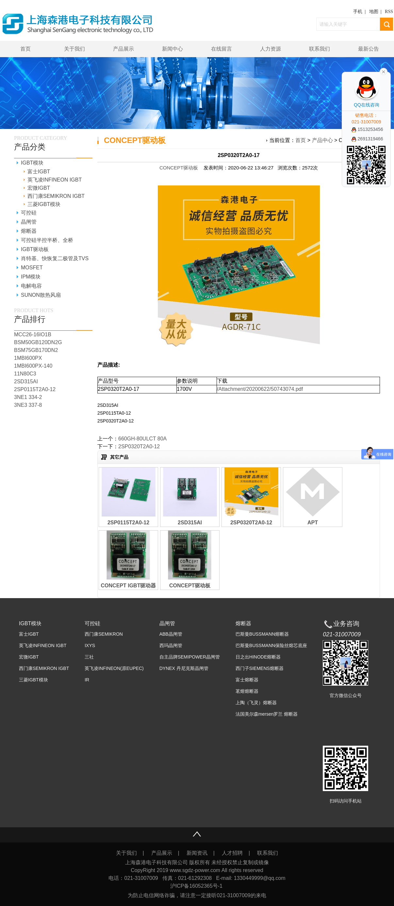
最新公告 (368, 49)
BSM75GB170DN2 (36, 350)
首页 (25, 49)
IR (87, 679)
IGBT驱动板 (35, 249)
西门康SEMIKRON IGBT (56, 196)
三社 (89, 657)
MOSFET (32, 267)
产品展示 (123, 49)
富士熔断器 (247, 679)
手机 (357, 11)
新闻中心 (172, 49)
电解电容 (31, 286)
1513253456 (367, 129)
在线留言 (221, 49)
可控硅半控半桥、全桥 (47, 240)
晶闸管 (29, 222)
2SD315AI (26, 381)
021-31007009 (342, 634)
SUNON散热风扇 (41, 295)
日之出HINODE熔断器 (258, 657)
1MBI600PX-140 (33, 366)
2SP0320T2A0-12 (139, 446)
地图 (373, 11)
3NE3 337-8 (28, 405)
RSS (389, 11)
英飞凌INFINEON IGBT (54, 180)
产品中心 (322, 140)
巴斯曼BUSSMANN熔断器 (262, 634)
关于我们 (74, 49)
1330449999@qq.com (260, 878)
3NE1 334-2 (28, 397)
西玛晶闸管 (170, 645)
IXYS (90, 645)
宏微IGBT (38, 188)
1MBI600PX (28, 358)
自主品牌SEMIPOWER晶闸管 (189, 657)
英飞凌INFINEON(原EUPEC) (114, 668)
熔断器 (29, 231)
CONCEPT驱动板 (178, 167)
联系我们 (319, 49)
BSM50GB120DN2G (38, 342)
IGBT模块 (32, 163)
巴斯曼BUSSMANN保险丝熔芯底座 (271, 645)
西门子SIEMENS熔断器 (260, 668)
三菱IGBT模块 (43, 204)
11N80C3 (25, 373)
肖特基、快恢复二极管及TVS (55, 258)
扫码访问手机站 (346, 800)
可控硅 (29, 212)
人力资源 (270, 49)
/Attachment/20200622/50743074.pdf (260, 389)
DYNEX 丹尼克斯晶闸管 (183, 668)
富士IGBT (38, 171)
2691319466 (367, 138)
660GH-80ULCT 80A (142, 438)
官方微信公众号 (346, 695)
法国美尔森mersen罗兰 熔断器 (267, 714)
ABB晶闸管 (170, 634)
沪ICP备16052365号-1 (197, 886)
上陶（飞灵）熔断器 (256, 702)
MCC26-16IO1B (32, 334)
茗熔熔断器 (247, 691)
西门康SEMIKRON (104, 634)
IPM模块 (31, 276)
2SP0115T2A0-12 (35, 389)
